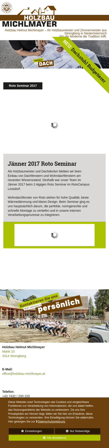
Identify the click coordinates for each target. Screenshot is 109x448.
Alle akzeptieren (38, 437)
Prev (9, 128)
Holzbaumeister (23, 171)
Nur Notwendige (72, 432)
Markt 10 (8, 351)
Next (99, 128)
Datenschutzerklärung (51, 421)
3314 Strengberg (14, 356)
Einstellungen (25, 432)
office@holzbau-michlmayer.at (23, 373)
